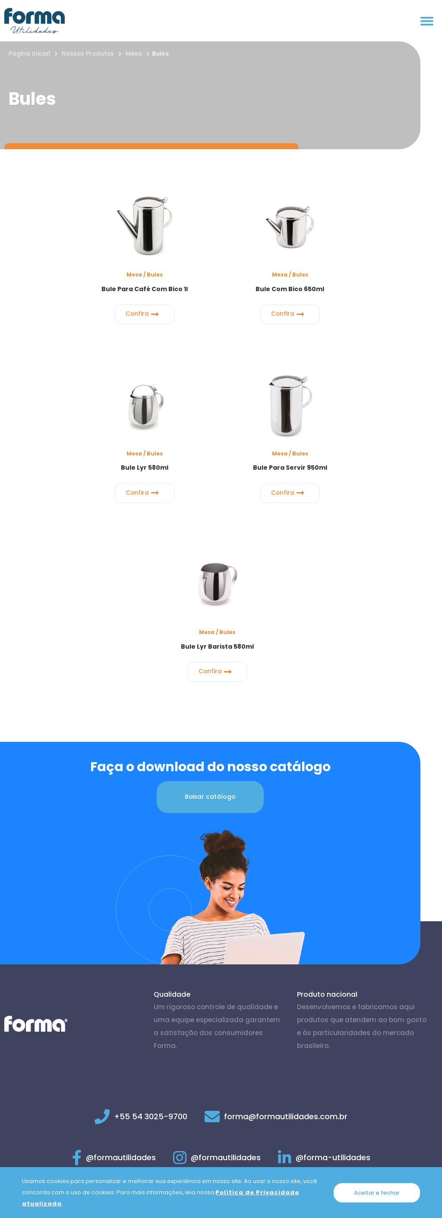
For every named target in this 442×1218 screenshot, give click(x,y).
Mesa (134, 54)
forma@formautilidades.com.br (285, 938)
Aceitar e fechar (377, 1192)
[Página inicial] (34, 20)
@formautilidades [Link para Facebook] (114, 979)
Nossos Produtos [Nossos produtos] (88, 54)
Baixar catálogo (210, 618)
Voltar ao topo (407, 1053)
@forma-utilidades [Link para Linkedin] (324, 979)
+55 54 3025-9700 (150, 938)
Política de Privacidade (138, 1162)
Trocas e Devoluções (306, 1162)
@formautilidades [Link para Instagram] (217, 979)
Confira (78, 311)
